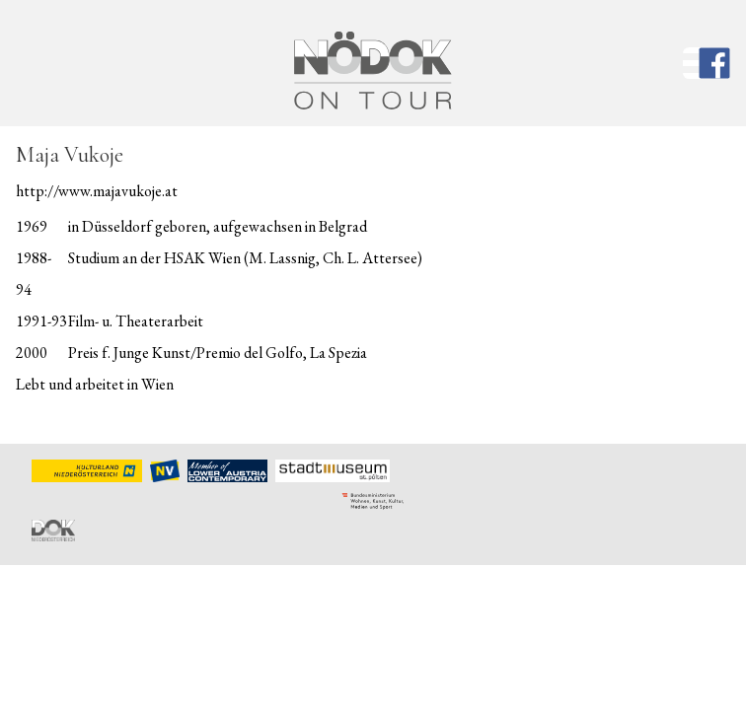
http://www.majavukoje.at (97, 190)
